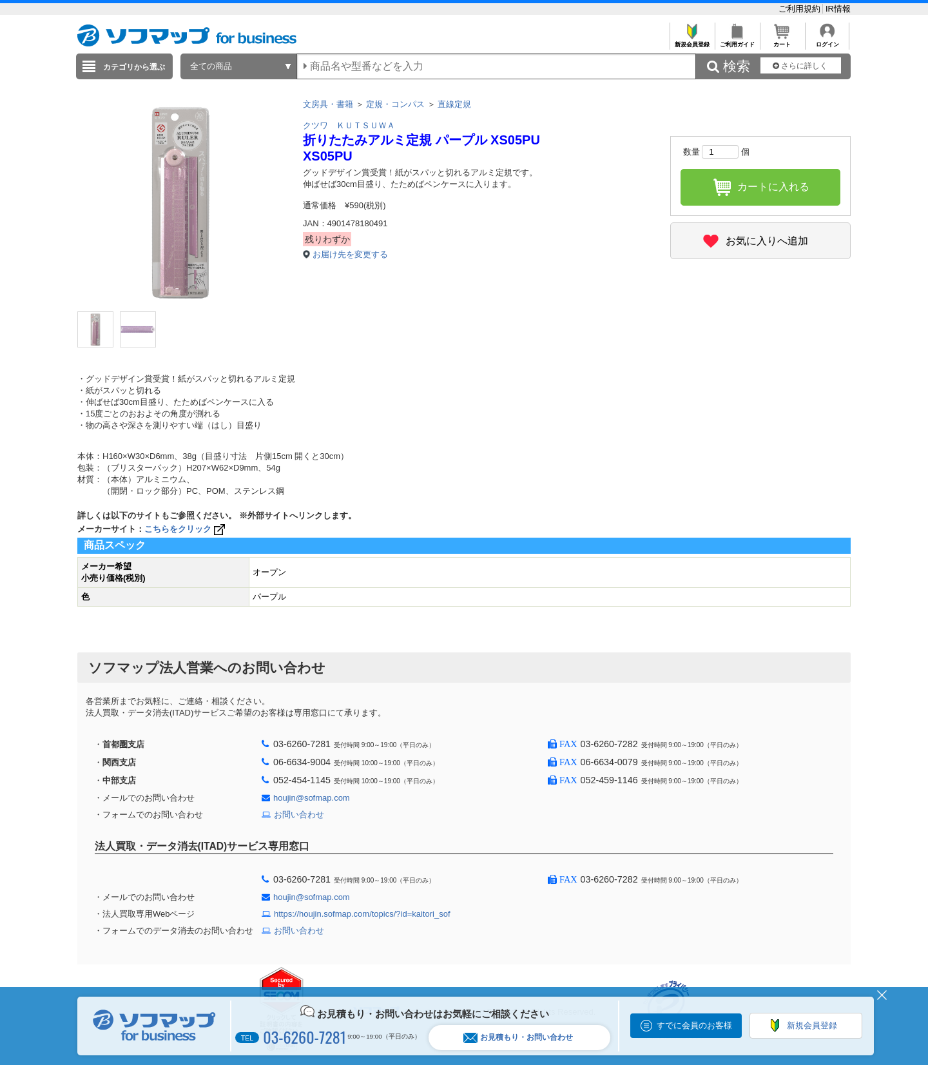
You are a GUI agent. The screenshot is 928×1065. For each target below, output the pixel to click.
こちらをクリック (185, 529)
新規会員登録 (692, 41)
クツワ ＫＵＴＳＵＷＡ (349, 125)
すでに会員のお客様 (694, 1025)
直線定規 (454, 104)
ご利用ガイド (737, 41)
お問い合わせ (299, 814)
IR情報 (838, 9)
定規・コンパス (395, 104)
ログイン (827, 41)
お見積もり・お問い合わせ (518, 1037)
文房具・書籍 (328, 104)
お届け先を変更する (350, 254)
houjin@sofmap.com (311, 798)
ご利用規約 (800, 9)
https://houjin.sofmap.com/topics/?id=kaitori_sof (362, 914)
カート (782, 41)
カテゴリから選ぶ (134, 67)
